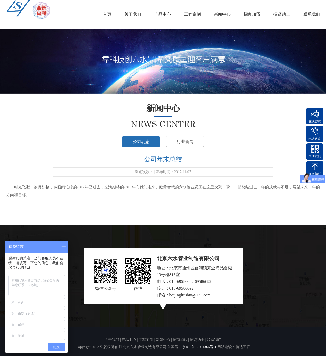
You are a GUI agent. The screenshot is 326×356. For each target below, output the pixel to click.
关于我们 (132, 14)
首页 (107, 14)
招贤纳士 (281, 14)
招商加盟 (252, 14)
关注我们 (314, 156)
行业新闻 (185, 141)
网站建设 (224, 347)
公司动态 (141, 141)
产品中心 (162, 14)
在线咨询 (314, 121)
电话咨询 (314, 139)
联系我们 (311, 14)
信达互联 (243, 347)
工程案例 (192, 14)
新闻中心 (222, 14)
